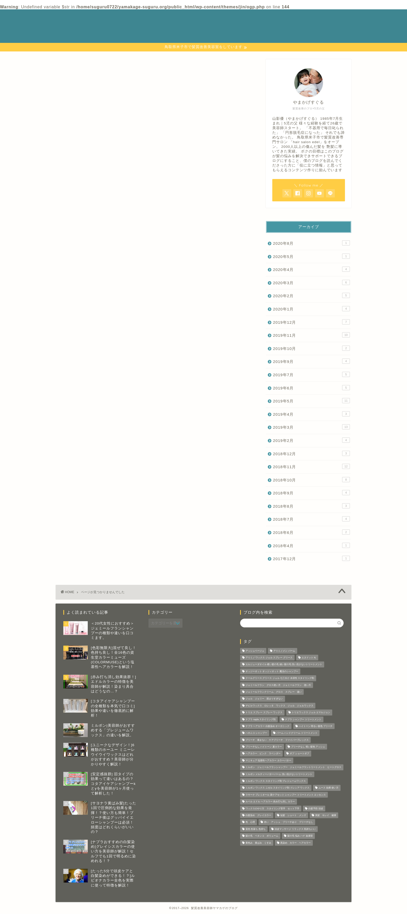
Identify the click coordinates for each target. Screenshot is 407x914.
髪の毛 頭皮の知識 (87, 369)
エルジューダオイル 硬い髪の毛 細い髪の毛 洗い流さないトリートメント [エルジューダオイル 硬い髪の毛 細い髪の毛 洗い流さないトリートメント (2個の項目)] (284, 664)
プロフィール (267, 29)
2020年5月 (311, 256)
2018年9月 (311, 492)
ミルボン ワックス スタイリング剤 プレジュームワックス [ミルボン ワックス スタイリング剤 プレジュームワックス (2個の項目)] (276, 781)
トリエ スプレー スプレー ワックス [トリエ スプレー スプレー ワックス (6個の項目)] (264, 712)
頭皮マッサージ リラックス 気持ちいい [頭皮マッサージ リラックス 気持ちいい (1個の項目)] (295, 829)
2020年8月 (311, 243)
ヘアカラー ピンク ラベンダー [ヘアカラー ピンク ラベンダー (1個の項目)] (263, 753)
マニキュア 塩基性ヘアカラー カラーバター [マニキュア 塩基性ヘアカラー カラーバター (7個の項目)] (268, 760)
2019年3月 (311, 426)
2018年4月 (311, 545)
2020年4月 (311, 269)
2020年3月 (311, 282)
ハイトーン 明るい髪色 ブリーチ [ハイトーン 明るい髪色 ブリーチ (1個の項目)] (316, 726)
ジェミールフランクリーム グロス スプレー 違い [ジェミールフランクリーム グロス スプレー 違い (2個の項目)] (274, 692)
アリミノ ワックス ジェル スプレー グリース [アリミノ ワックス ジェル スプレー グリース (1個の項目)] (269, 657)
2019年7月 (311, 374)
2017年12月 (311, 558)
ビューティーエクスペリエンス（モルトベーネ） (117, 320)
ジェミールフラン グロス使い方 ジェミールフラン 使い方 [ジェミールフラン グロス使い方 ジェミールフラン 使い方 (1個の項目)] (278, 685)
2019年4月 (311, 413)
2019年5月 (311, 400)
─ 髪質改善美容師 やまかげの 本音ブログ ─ (85, 26)
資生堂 (75, 362)
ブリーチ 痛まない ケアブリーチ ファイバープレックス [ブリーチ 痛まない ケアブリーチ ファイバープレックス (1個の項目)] (277, 740)
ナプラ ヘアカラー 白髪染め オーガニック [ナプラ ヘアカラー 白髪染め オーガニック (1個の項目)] (267, 726)
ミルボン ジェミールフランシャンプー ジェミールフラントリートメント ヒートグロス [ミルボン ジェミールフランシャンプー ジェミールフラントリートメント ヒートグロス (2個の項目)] (293, 767)
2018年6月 (311, 532)
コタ (73, 279)
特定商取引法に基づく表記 (280, 34)
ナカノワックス (84, 299)
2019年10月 (311, 348)
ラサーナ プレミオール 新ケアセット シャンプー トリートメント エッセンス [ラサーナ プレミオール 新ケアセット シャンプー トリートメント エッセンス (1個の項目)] (286, 794)
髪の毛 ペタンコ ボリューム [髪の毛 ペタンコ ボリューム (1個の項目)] (262, 836)
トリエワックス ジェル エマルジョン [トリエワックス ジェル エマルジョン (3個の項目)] (311, 712)
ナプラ (75, 306)
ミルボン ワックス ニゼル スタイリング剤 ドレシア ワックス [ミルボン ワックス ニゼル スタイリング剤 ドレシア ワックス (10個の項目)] (277, 788)
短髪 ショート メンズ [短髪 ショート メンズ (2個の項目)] (293, 815)
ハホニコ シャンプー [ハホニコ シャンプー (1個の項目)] (256, 733)
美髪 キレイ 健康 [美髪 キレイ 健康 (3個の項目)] (325, 815)
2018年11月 (311, 466)
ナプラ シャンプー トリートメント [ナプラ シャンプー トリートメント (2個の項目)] (303, 719)
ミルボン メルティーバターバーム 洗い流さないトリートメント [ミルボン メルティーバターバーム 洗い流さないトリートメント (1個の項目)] (279, 774)
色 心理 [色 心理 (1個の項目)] (250, 822)
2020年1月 (311, 308)
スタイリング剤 (84, 292)
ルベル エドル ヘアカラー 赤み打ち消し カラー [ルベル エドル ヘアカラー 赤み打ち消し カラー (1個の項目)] (270, 801)
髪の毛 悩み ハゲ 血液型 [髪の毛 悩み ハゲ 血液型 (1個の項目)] (300, 836)
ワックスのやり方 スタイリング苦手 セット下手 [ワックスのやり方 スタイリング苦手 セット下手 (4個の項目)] (272, 808)
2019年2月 (311, 440)
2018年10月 (311, 479)
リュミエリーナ (84, 341)
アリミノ (77, 272)
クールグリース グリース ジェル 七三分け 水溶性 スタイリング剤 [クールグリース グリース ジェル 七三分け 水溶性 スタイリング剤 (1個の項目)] (280, 678)
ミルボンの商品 (84, 334)
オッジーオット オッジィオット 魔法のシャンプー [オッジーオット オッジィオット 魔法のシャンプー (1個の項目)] (272, 671)
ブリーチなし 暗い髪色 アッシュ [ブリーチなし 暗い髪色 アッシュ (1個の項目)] (308, 746)
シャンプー (80, 286)
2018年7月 (311, 518)
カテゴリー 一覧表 (273, 17)
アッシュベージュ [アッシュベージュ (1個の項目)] (255, 651)
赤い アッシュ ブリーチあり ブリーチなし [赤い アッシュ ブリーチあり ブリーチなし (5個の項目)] (288, 822)
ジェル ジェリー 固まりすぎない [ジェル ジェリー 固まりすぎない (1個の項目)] (264, 699)
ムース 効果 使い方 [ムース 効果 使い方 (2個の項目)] (328, 788)
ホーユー (77, 327)
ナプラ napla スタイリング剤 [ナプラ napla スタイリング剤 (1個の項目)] (261, 719)
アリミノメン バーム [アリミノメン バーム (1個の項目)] (284, 651)
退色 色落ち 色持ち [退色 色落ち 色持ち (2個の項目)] (256, 829)
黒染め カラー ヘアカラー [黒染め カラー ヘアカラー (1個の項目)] (295, 843)
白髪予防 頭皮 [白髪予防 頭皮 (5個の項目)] (315, 808)
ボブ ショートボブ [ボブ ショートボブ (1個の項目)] (299, 753)
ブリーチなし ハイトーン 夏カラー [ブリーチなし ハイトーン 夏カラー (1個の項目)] (264, 746)
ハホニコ (77, 313)
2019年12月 (311, 321)
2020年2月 (311, 295)
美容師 (75, 355)
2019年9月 (311, 361)
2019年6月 (311, 387)
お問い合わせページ (273, 12)
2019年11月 (311, 334)
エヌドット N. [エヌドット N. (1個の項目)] (309, 657)
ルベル (75, 348)
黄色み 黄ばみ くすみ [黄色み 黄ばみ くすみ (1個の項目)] (258, 843)
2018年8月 (311, 505)
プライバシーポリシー (276, 23)
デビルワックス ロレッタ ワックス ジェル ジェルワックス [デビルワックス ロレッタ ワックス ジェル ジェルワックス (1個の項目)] (279, 705)
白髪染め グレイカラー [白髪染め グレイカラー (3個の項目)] (258, 815)
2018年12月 (311, 453)
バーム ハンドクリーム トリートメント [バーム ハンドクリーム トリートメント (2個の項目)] (296, 733)
